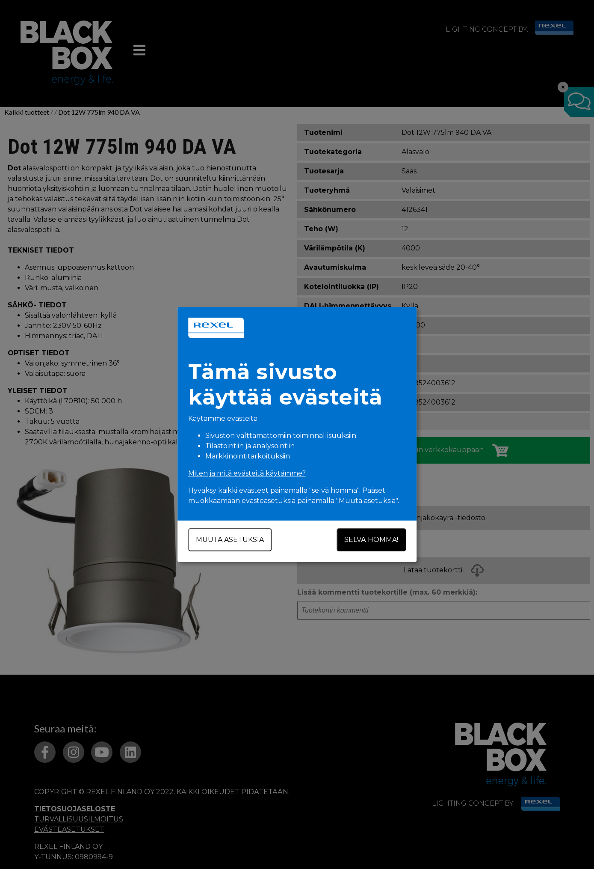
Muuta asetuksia (230, 540)
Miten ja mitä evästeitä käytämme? (247, 473)
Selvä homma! (372, 540)
